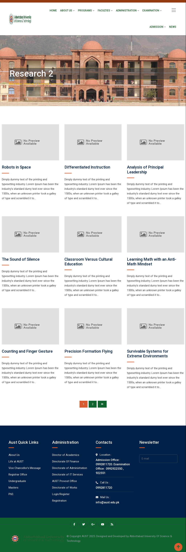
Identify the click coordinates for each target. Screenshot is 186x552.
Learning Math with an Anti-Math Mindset (151, 261)
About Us (66, 10)
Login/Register (61, 494)
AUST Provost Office (64, 481)
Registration (59, 500)
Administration (126, 10)
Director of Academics (65, 455)
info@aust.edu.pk (107, 502)
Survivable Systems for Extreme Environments (147, 353)
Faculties (104, 10)
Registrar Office (18, 474)
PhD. (11, 494)
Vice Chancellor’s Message (25, 468)
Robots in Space (16, 167)
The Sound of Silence (21, 259)
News (172, 26)
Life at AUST (16, 461)
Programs (85, 10)
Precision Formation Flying (88, 351)
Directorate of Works (64, 487)
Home (53, 10)
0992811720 (104, 487)
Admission (156, 26)
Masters (13, 487)
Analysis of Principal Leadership (145, 169)
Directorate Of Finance (65, 461)
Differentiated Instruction (87, 167)
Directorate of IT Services (67, 474)
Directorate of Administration (69, 468)
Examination (150, 10)
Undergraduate (17, 481)
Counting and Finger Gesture (27, 351)
